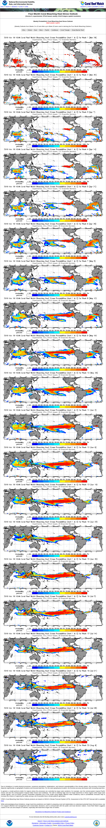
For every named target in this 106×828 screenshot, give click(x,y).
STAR (21, 6)
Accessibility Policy (58, 823)
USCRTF (83, 6)
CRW (26, 6)
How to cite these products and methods (55, 821)
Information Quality (45, 823)
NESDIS (14, 6)
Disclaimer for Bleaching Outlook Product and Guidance (53, 812)
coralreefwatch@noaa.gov (71, 816)
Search (40, 821)
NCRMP (95, 6)
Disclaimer (35, 823)
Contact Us (48, 825)
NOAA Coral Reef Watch (65, 825)
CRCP (89, 6)
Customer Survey (38, 825)
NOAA (8, 6)
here (2, 801)
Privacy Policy (69, 823)
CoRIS (101, 6)
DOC (2, 6)
